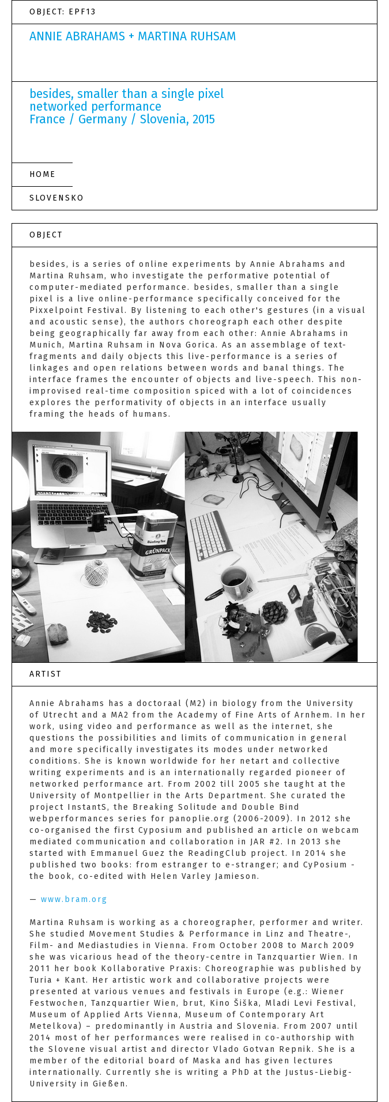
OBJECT (46, 235)
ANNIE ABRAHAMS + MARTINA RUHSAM (132, 36)
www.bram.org (74, 899)
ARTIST (45, 674)
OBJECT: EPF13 (62, 12)
